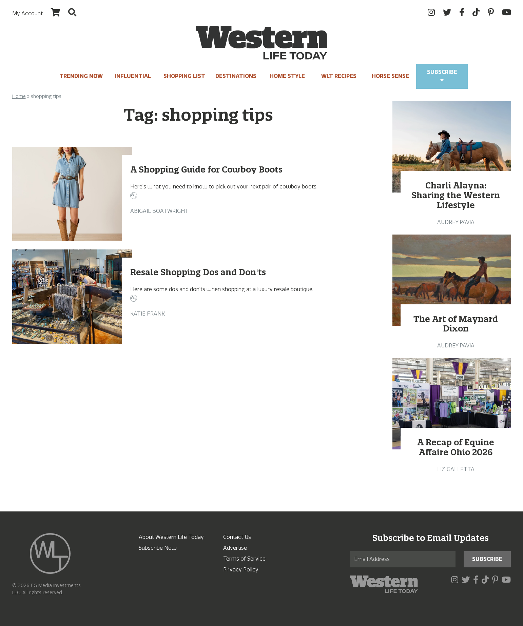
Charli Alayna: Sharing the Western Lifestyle (455, 195)
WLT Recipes (338, 76)
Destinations (235, 76)
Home (19, 96)
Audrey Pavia (455, 222)
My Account (27, 13)
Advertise (235, 548)
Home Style (287, 76)
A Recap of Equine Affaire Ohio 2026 (455, 447)
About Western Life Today (171, 537)
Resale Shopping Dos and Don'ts (198, 272)
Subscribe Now (158, 548)
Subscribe (442, 76)
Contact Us (237, 537)
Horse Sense (390, 76)
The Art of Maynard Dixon (455, 324)
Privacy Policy (240, 569)
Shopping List (184, 76)
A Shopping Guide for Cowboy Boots (206, 169)
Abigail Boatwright (159, 211)
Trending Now (81, 76)
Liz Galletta (455, 469)
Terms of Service (244, 559)
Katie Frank (147, 313)
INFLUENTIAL (133, 76)
